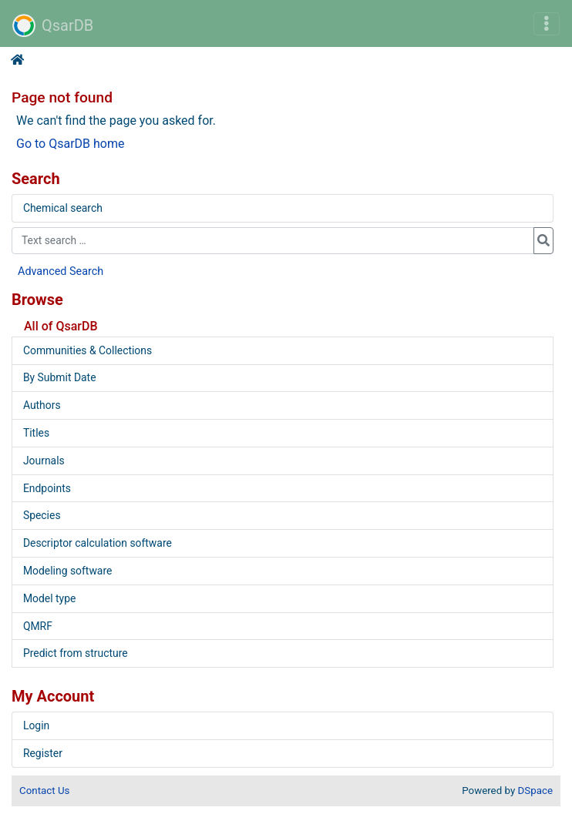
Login (36, 725)
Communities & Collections (87, 350)
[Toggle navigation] (546, 23)
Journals (44, 460)
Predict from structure (75, 653)
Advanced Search (60, 271)
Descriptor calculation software (97, 543)
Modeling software (67, 570)
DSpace (535, 790)
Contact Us (44, 790)
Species (42, 515)
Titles (36, 433)
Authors (42, 405)
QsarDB (52, 25)
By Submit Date (59, 377)
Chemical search (63, 208)
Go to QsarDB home (70, 143)
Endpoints (47, 488)
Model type (49, 598)
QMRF (37, 626)
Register (42, 753)
